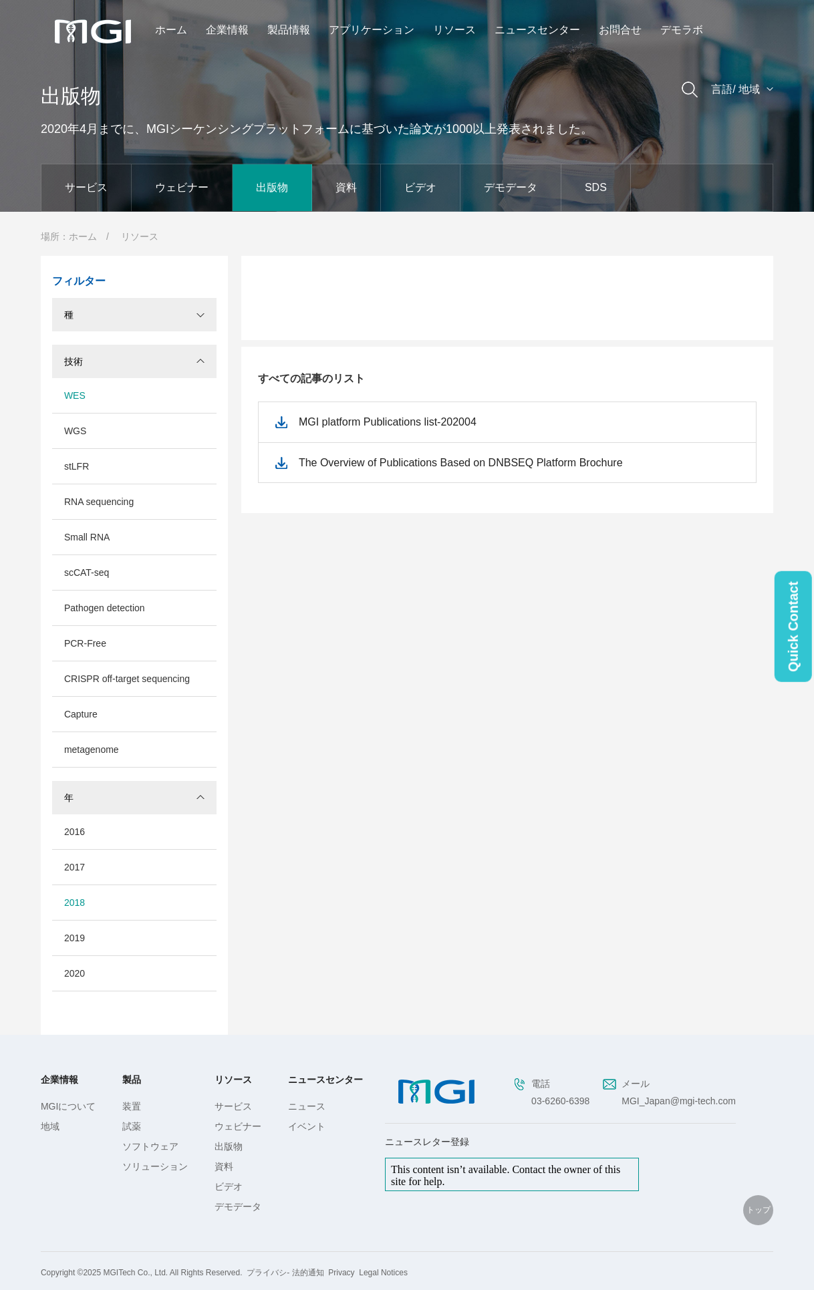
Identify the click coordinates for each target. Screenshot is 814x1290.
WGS (75, 431)
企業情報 (227, 29)
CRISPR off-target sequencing (127, 678)
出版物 (272, 187)
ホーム (171, 29)
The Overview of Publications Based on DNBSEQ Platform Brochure (461, 462)
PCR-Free (85, 643)
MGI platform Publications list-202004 (388, 422)
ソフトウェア (150, 1146)
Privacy (341, 1272)
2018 (74, 902)
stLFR (76, 466)
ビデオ (420, 187)
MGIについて (68, 1106)
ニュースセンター (537, 29)
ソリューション (155, 1166)
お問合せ (620, 29)
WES (75, 395)
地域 (50, 1126)
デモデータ (510, 187)
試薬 (131, 1126)
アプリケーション (371, 29)
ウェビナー (182, 187)
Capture (81, 714)
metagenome (91, 749)
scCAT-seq (86, 572)
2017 (74, 867)
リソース (454, 29)
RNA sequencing (99, 501)
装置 (131, 1106)
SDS (596, 187)
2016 (74, 831)
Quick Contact (793, 626)
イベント (306, 1126)
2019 (74, 938)
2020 (74, 973)
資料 (346, 187)
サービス (86, 187)
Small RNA (87, 537)
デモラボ (681, 29)
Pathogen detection (104, 608)
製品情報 (288, 29)
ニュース (306, 1106)
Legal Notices (383, 1272)
